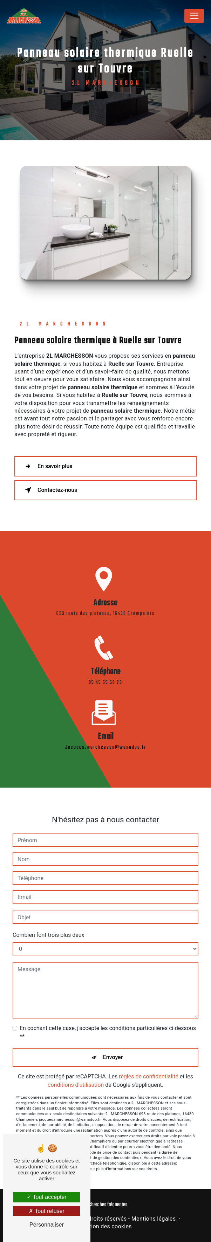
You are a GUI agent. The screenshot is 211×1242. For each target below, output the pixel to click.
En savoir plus (47, 466)
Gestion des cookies (105, 1226)
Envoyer (113, 1049)
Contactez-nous (49, 490)
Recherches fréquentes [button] (105, 1204)
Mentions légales (153, 1218)
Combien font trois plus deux (48, 927)
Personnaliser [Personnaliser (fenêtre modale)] (46, 1225)
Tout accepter (46, 1197)
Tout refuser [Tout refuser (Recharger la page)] (46, 1211)
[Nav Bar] (194, 16)
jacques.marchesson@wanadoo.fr (105, 739)
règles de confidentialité (148, 1068)
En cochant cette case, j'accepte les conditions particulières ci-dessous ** (108, 1024)
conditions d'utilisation (76, 1076)
